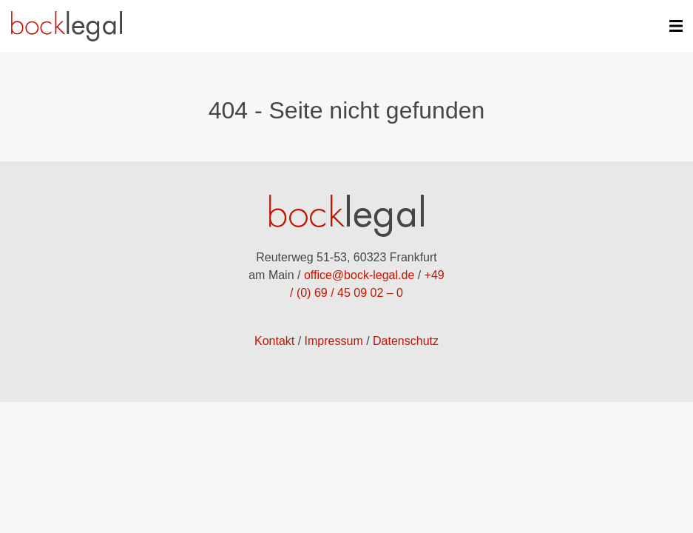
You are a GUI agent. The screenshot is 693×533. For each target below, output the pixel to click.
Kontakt (274, 341)
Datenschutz (406, 341)
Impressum (334, 341)
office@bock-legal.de (359, 275)
